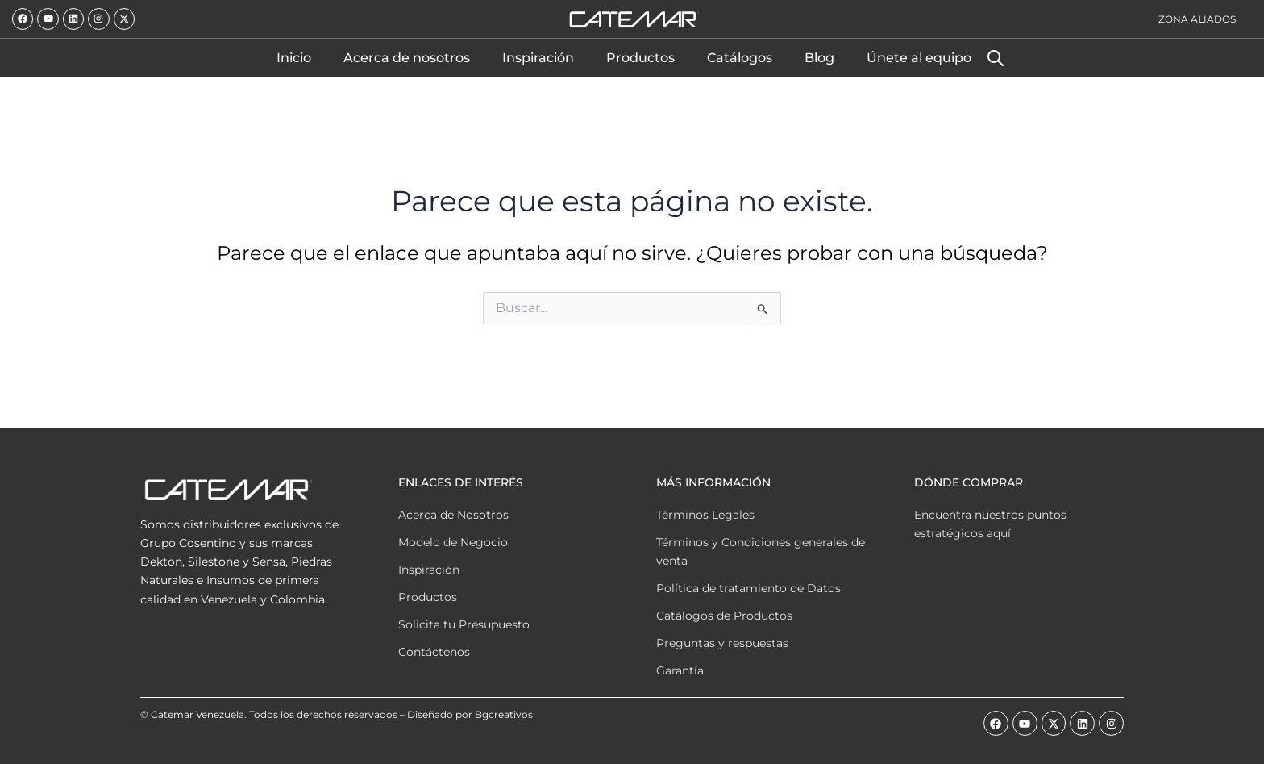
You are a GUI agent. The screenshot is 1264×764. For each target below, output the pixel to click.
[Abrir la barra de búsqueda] (996, 58)
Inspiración (538, 57)
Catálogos (739, 57)
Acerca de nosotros (406, 57)
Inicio (293, 57)
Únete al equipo (919, 57)
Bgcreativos (504, 714)
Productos (640, 57)
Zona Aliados (1197, 19)
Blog (819, 57)
